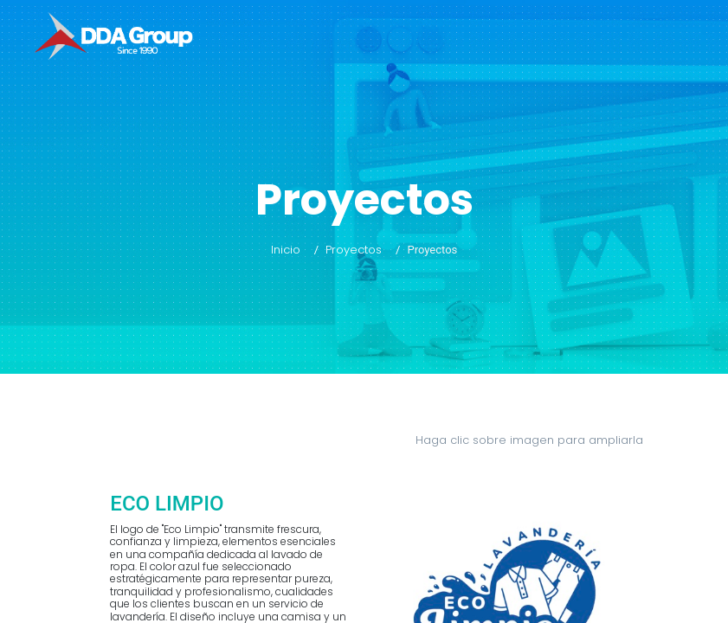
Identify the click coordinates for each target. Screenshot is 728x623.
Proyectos (353, 249)
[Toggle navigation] (700, 38)
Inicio (285, 249)
